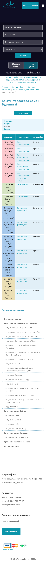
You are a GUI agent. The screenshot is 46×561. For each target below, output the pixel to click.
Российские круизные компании (26, 90)
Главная (5, 87)
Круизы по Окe (12, 384)
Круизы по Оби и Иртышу (16, 429)
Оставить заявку (30, 6)
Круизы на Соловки (14, 375)
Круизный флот (18, 87)
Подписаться (11, 531)
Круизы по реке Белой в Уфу (17, 379)
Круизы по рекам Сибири (15, 411)
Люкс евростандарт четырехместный (24, 157)
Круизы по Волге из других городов (20, 359)
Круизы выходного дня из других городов (22, 337)
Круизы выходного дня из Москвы (19, 328)
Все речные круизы (12, 319)
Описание (8, 121)
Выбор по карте (33, 72)
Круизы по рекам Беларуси (16, 433)
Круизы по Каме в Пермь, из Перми (20, 395)
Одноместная (22, 185)
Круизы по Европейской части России (20, 323)
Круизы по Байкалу (13, 424)
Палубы (7, 124)
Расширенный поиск (14, 72)
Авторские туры (11, 446)
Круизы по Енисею (13, 420)
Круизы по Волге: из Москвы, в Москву (21, 341)
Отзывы (23, 113)
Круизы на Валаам (13, 364)
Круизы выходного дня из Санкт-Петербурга (23, 332)
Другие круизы (12, 407)
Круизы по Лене (12, 415)
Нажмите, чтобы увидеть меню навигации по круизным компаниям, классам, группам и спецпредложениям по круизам (23, 79)
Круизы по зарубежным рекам (17, 442)
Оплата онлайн (9, 549)
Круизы (7, 129)
